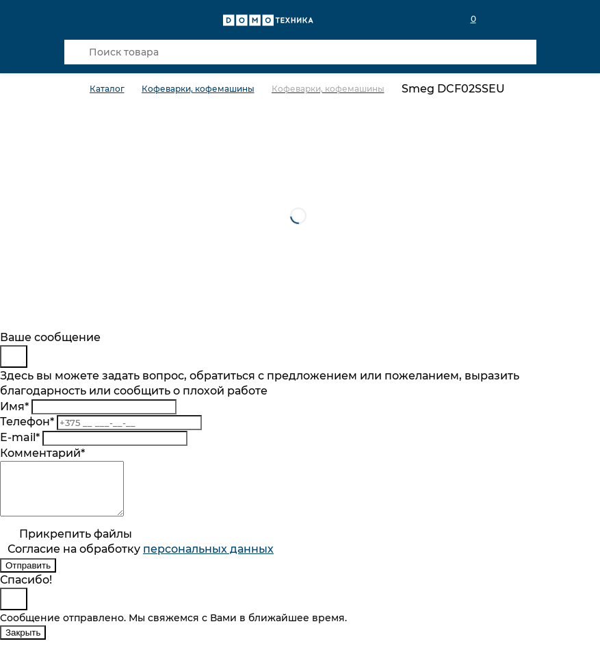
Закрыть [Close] (22, 643)
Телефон (27, 421)
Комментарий (42, 453)
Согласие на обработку (141, 559)
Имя (14, 406)
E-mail (20, 437)
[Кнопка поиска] (76, 52)
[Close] (13, 356)
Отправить (28, 576)
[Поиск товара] (300, 52)
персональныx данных (208, 559)
